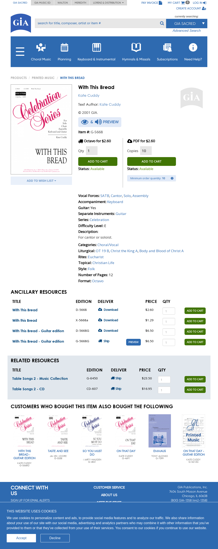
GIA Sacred (20, 2)
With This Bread (24, 310)
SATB (104, 195)
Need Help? (193, 50)
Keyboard (115, 201)
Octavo (98, 280)
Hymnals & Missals (136, 50)
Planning (64, 50)
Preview (133, 342)
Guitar (121, 213)
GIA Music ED (42, 2)
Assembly (140, 195)
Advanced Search (187, 31)
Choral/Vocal (108, 244)
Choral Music (41, 50)
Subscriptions (167, 50)
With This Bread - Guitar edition (38, 331)
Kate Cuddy (88, 95)
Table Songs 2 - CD (28, 389)
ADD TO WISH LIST (41, 180)
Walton (63, 2)
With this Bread (24, 320)
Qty (81, 150)
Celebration (99, 219)
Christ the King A (124, 250)
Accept (21, 538)
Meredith (80, 2)
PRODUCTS (19, 78)
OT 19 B (102, 250)
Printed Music (43, 78)
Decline (54, 538)
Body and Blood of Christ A (161, 250)
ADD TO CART (98, 161)
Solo (127, 195)
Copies (132, 150)
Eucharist (96, 256)
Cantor (116, 195)
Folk (91, 268)
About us (109, 495)
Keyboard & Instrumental (96, 50)
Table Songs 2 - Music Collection (40, 378)
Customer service (109, 487)
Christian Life (103, 262)
